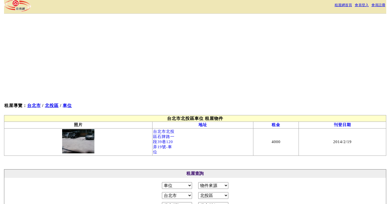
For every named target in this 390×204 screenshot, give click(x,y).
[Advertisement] (103, 59)
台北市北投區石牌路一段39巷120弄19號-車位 (164, 141)
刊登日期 (342, 125)
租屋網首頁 (343, 5)
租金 (276, 125)
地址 (202, 125)
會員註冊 (378, 5)
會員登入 (362, 5)
